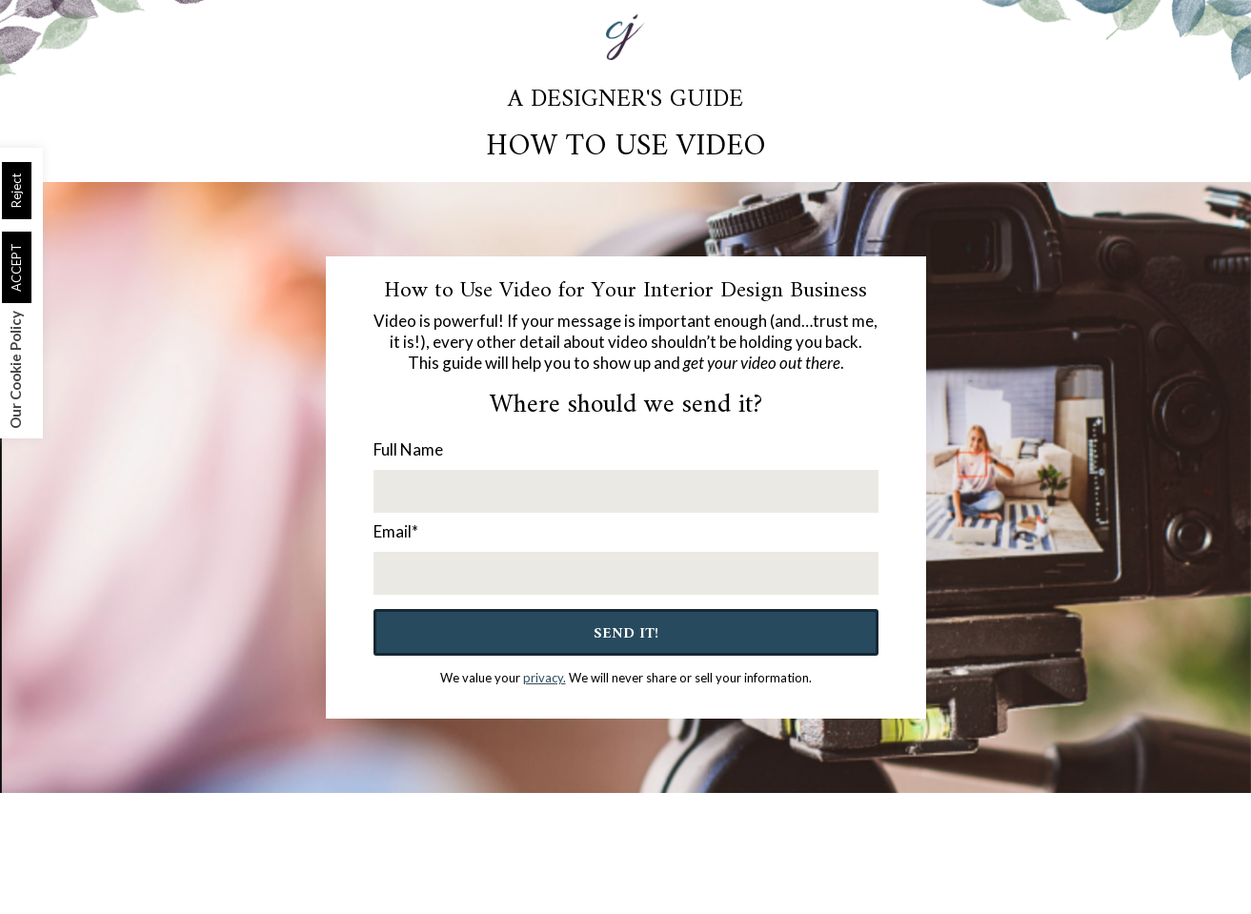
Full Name (408, 449)
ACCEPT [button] (16, 267)
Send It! (626, 633)
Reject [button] (16, 190)
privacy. (544, 677)
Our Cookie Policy (15, 370)
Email (395, 531)
